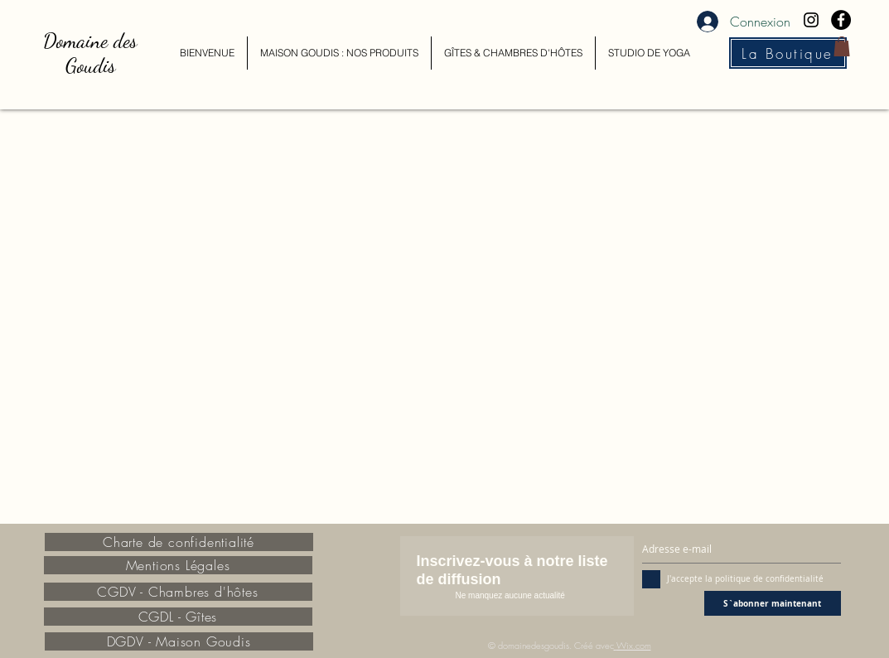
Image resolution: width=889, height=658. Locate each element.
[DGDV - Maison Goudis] (179, 641)
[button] (841, 46)
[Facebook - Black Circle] (841, 20)
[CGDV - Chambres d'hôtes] (178, 592)
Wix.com (633, 645)
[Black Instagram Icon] (811, 20)
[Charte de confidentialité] (179, 542)
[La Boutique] (788, 53)
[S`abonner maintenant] (772, 603)
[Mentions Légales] (178, 565)
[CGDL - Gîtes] (178, 616)
